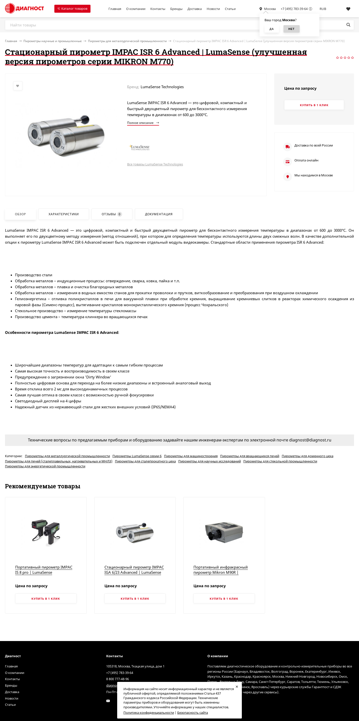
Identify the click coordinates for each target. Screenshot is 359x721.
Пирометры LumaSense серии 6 (137, 456)
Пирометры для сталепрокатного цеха (145, 461)
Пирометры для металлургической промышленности (127, 41)
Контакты (157, 8)
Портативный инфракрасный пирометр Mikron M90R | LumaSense (220, 572)
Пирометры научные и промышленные (52, 41)
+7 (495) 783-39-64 (294, 8)
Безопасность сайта (192, 712)
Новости (213, 8)
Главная (114, 8)
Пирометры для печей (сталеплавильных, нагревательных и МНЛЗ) (58, 461)
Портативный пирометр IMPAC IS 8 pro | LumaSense (43, 570)
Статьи (230, 8)
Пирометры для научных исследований (209, 461)
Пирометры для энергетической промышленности (45, 466)
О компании (135, 8)
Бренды (176, 8)
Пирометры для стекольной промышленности (280, 461)
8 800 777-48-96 (117, 679)
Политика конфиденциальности (148, 712)
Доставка (194, 8)
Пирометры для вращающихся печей (249, 456)
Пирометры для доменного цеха (307, 456)
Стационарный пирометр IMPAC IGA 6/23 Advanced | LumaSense (134, 570)
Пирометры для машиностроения (191, 456)
